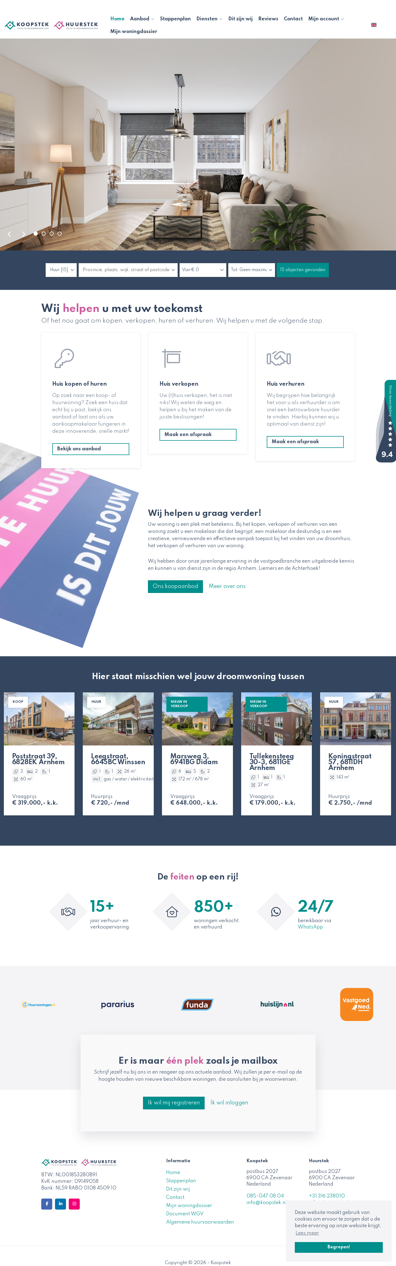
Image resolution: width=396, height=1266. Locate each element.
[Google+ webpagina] (74, 1204)
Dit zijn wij (240, 19)
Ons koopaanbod (175, 586)
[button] (303, 270)
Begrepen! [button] (339, 1247)
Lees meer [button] (307, 1233)
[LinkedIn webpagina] (60, 1204)
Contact (293, 19)
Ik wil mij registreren (174, 1103)
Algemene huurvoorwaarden (200, 1222)
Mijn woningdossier (133, 31)
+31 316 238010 (327, 1196)
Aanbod (142, 19)
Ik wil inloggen (229, 1103)
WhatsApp (310, 927)
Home (117, 19)
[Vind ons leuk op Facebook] (46, 1204)
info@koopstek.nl (266, 1202)
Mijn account (326, 19)
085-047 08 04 (265, 1196)
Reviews (268, 19)
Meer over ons (227, 586)
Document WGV (185, 1213)
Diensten (209, 19)
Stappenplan (175, 19)
